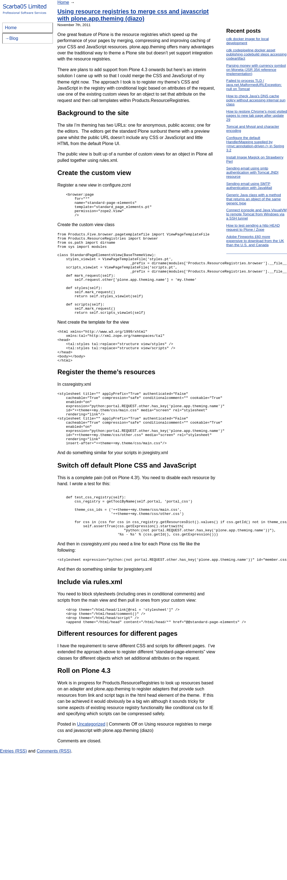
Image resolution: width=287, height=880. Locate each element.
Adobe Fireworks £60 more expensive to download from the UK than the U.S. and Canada (255, 241)
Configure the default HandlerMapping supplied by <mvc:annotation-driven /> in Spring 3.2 (255, 144)
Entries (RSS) (13, 803)
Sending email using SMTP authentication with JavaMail (249, 186)
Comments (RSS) (54, 803)
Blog (13, 38)
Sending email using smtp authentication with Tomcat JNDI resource (252, 172)
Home (63, 2)
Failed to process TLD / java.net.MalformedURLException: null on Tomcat (254, 85)
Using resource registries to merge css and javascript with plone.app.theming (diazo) (133, 15)
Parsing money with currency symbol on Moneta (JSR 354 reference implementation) (256, 69)
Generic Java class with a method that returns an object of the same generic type (253, 199)
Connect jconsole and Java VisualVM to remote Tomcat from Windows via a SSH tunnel (256, 214)
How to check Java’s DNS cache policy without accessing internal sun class (256, 100)
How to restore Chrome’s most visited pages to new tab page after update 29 (256, 115)
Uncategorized (91, 776)
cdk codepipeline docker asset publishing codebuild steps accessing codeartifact (256, 54)
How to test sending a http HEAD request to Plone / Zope (253, 227)
